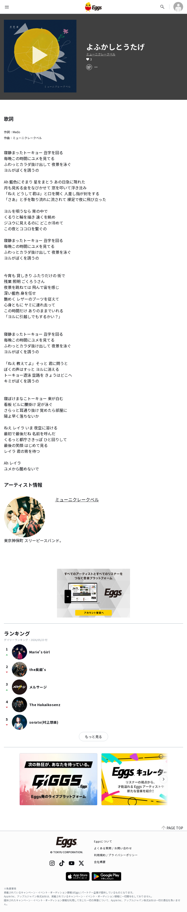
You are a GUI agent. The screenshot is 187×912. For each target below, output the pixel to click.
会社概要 (100, 862)
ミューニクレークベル (100, 54)
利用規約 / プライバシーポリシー (116, 855)
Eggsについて (103, 841)
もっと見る (93, 736)
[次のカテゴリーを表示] (163, 779)
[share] (89, 67)
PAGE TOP (172, 827)
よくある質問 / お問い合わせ (113, 848)
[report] (96, 67)
